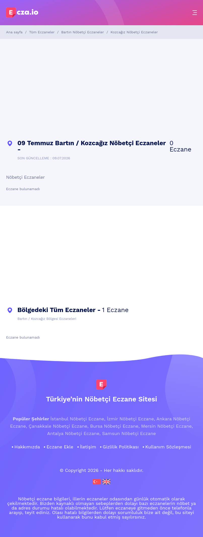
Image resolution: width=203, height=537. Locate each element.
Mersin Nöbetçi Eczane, (167, 426)
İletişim (88, 447)
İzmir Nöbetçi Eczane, (131, 418)
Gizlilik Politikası (121, 447)
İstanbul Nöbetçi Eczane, (77, 418)
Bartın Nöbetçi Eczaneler (82, 32)
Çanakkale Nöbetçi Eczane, (59, 426)
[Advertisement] (101, 89)
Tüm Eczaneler (42, 32)
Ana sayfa (14, 32)
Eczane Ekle (59, 447)
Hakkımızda (27, 447)
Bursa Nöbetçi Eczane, (114, 426)
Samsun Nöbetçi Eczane (129, 433)
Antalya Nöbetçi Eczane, (74, 433)
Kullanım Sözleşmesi (168, 447)
